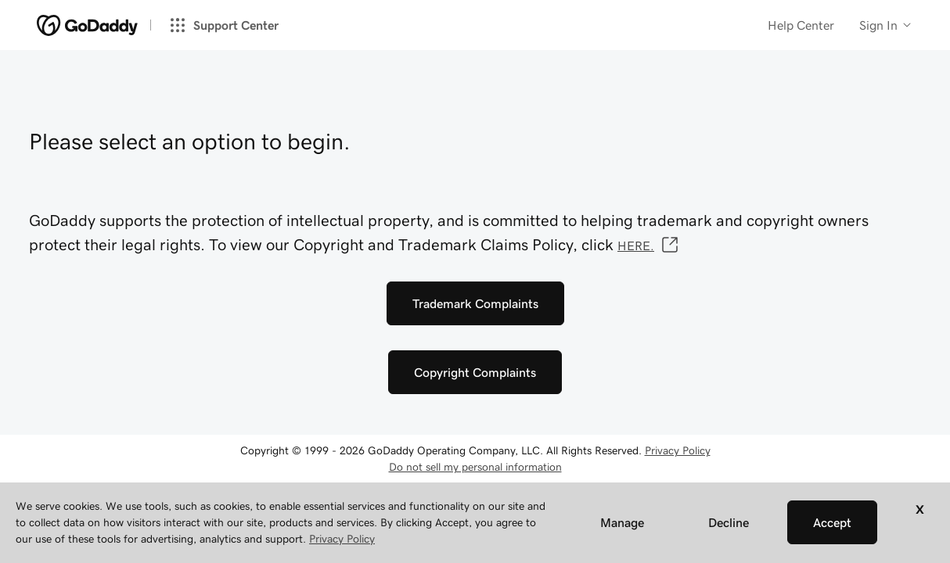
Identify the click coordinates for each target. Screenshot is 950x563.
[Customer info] (886, 25)
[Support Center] (230, 25)
